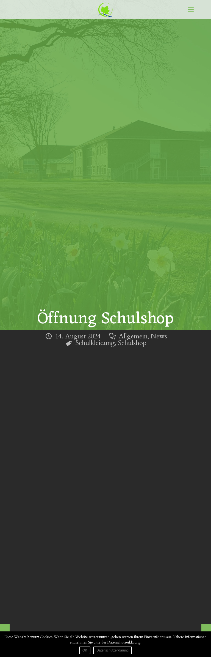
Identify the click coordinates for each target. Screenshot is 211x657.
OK (84, 650)
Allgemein (133, 336)
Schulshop (132, 342)
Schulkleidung (95, 342)
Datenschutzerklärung (112, 650)
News (159, 336)
